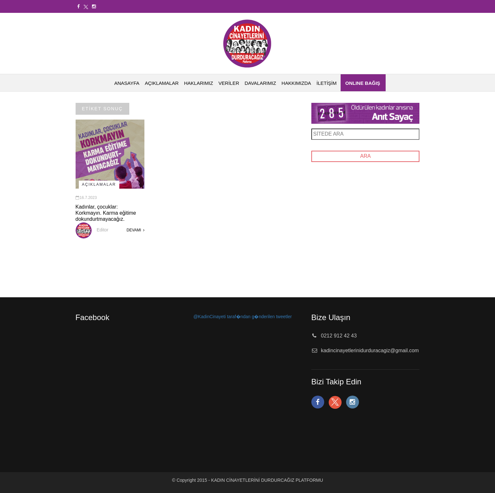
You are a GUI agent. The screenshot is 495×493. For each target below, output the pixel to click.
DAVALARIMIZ (260, 83)
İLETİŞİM (326, 83)
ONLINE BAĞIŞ (362, 83)
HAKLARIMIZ (198, 83)
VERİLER (228, 83)
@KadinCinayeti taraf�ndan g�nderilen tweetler (242, 316)
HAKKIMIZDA (296, 83)
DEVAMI (135, 230)
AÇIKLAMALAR (162, 83)
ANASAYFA (126, 83)
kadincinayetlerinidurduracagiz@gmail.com (370, 350)
